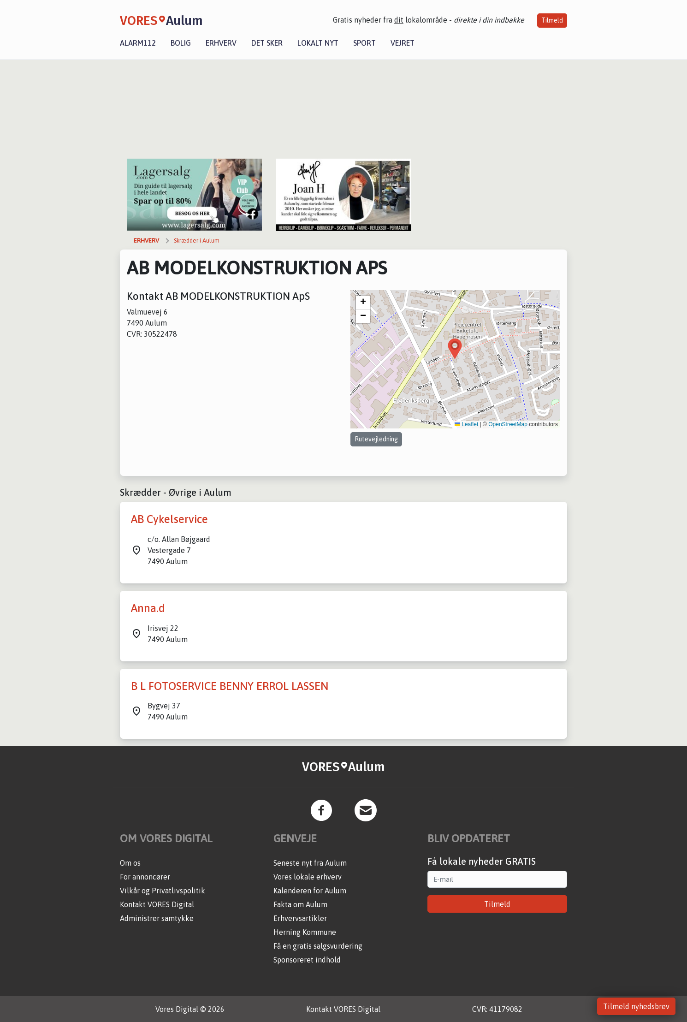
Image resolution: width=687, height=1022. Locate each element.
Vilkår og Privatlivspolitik (162, 890)
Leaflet (466, 424)
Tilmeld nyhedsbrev (636, 1006)
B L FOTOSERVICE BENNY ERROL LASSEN (229, 686)
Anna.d (148, 608)
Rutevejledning (376, 439)
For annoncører (145, 877)
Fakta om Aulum (300, 904)
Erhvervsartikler (300, 918)
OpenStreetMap (507, 424)
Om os (130, 863)
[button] (455, 349)
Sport (364, 43)
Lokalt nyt (317, 43)
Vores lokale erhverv (307, 877)
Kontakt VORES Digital (157, 904)
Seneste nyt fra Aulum (310, 863)
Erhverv (221, 43)
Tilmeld (552, 20)
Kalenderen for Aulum (309, 890)
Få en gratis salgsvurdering (317, 946)
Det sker (267, 43)
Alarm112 (138, 43)
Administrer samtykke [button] (157, 918)
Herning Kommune (304, 932)
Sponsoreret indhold (307, 960)
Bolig (181, 43)
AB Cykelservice (169, 519)
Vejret (403, 43)
